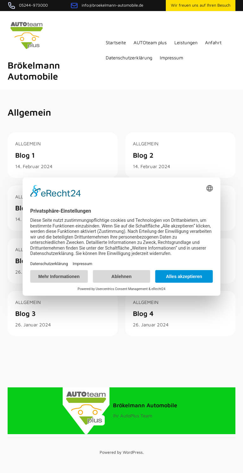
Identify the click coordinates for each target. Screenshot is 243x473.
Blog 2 (143, 155)
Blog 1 (25, 155)
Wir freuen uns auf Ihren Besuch (200, 5)
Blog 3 (25, 313)
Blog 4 (143, 313)
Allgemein (28, 143)
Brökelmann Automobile (34, 71)
